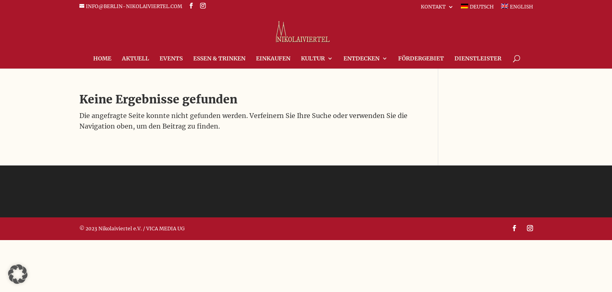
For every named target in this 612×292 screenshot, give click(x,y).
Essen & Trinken (219, 59)
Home (102, 59)
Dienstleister (477, 59)
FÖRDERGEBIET (421, 59)
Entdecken (361, 59)
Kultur (313, 59)
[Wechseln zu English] (517, 8)
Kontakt (433, 7)
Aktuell (135, 59)
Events (171, 59)
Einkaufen (273, 59)
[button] (18, 274)
